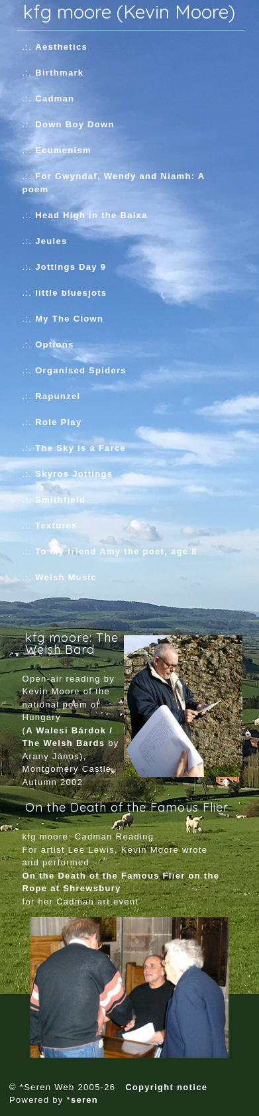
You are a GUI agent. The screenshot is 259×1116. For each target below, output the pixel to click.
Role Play (58, 422)
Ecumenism (63, 150)
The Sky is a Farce (80, 448)
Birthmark (59, 73)
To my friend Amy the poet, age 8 (116, 551)
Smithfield (60, 500)
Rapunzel (57, 396)
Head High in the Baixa (91, 215)
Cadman (54, 98)
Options (54, 344)
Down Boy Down (74, 124)
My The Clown (69, 319)
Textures (56, 525)
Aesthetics (61, 47)
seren (84, 1100)
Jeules (51, 241)
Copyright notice (166, 1087)
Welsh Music (66, 577)
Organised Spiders (81, 370)
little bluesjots (71, 293)
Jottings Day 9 (70, 267)
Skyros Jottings (74, 474)
